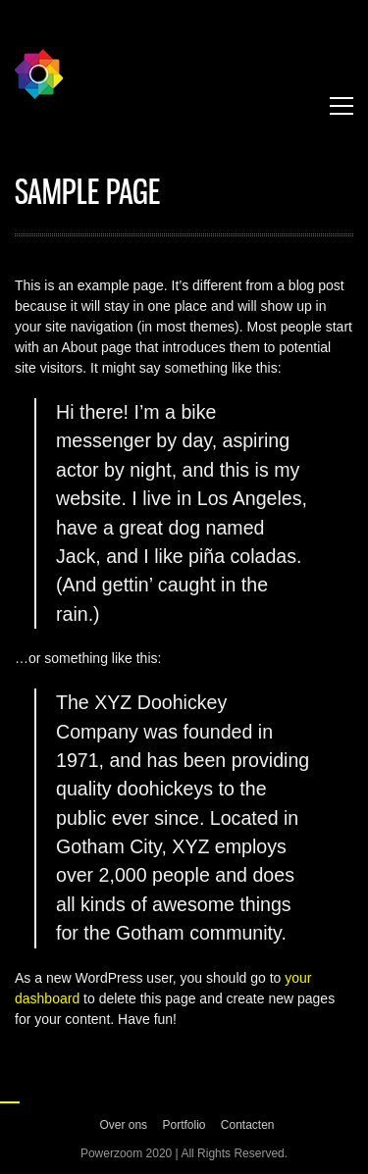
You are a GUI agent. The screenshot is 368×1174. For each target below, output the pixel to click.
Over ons (123, 1125)
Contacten (248, 1125)
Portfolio (183, 1125)
